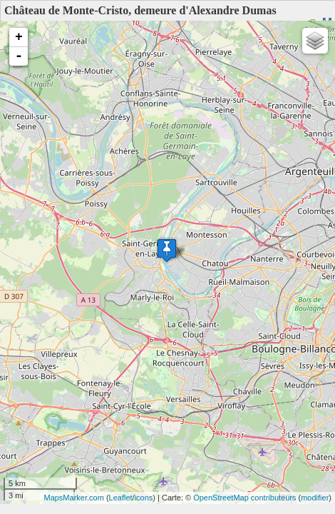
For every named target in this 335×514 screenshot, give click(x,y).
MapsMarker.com (73, 497)
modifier (315, 497)
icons (144, 497)
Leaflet (121, 497)
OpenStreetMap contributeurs (244, 497)
